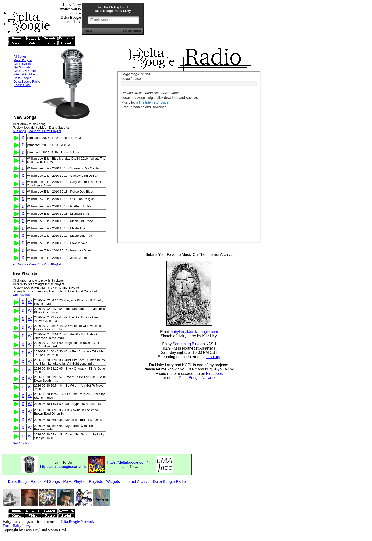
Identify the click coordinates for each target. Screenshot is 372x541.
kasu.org (213, 358)
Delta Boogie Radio (27, 75)
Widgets (113, 482)
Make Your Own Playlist (44, 131)
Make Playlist (23, 53)
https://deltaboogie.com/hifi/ (63, 467)
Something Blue (186, 345)
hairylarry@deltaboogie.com (194, 332)
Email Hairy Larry (17, 526)
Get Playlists (22, 57)
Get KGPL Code (25, 64)
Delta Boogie (22, 71)
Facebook (214, 374)
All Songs (20, 50)
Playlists (96, 482)
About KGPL (22, 78)
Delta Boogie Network (197, 378)
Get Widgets (22, 61)
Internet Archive (24, 68)
